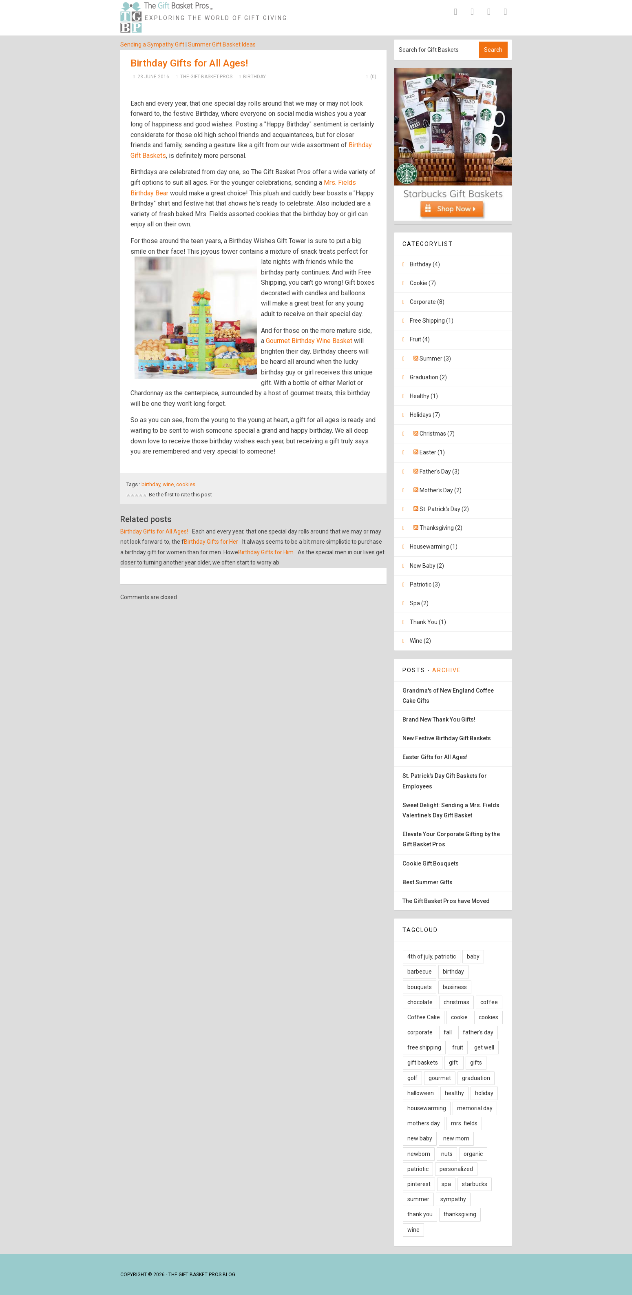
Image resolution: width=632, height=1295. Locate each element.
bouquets (419, 987)
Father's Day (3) (440, 471)
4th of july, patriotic (431, 956)
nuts (447, 1154)
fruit (457, 1047)
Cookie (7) (423, 283)
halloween (420, 1093)
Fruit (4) (420, 339)
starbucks (474, 1184)
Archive (446, 670)
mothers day (423, 1123)
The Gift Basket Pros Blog (201, 1274)
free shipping (424, 1047)
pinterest (419, 1184)
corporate (420, 1032)
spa (446, 1184)
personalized (456, 1169)
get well (484, 1047)
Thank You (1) (428, 622)
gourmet (440, 1078)
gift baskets (422, 1062)
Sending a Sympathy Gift (152, 44)
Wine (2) (420, 641)
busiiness (455, 987)
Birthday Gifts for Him (266, 552)
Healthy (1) (424, 396)
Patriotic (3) (425, 584)
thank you (420, 1214)
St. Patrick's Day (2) (444, 509)
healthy (454, 1093)
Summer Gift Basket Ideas (222, 44)
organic (473, 1154)
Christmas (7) (437, 433)
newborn (418, 1154)
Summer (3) (435, 358)
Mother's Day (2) (441, 490)
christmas (456, 1002)
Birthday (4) (425, 264)
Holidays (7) (425, 415)
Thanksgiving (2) (441, 528)
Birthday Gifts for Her (211, 541)
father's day (478, 1032)
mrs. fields (464, 1123)
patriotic (418, 1169)
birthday (150, 484)
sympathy (453, 1199)
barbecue (419, 971)
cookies (185, 484)
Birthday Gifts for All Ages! (189, 63)
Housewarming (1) (433, 546)
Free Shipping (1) (431, 320)
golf (412, 1078)
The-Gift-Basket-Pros (206, 77)
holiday (484, 1093)
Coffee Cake (423, 1017)
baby (473, 956)
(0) (369, 77)
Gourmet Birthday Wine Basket (309, 341)
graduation (476, 1078)
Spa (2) (419, 603)
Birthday (254, 77)
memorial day (475, 1108)
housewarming (426, 1108)
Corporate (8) (427, 302)
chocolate (420, 1002)
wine (168, 484)
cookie (459, 1017)
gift (454, 1062)
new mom (456, 1138)
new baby (419, 1138)
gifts (476, 1062)
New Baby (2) (427, 565)
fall (448, 1032)
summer (418, 1199)
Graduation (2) (428, 377)
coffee (489, 1002)
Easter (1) (432, 452)
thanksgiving (460, 1214)
